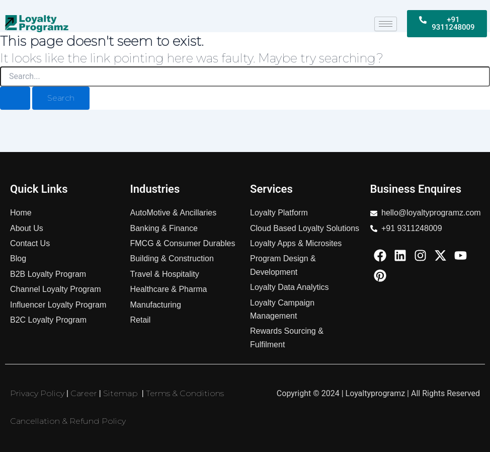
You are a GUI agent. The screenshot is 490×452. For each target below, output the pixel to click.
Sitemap (120, 393)
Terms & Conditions (185, 393)
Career (83, 393)
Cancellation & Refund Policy (68, 421)
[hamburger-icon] (385, 24)
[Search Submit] (15, 98)
